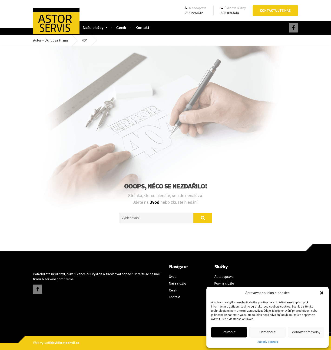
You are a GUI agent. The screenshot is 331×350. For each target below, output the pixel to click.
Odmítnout (267, 332)
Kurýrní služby (224, 283)
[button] (321, 293)
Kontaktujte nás (275, 11)
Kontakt (142, 28)
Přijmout (229, 332)
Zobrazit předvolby (306, 332)
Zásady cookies (267, 342)
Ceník (121, 28)
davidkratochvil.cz (65, 343)
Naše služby (93, 28)
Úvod (154, 202)
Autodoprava (224, 277)
